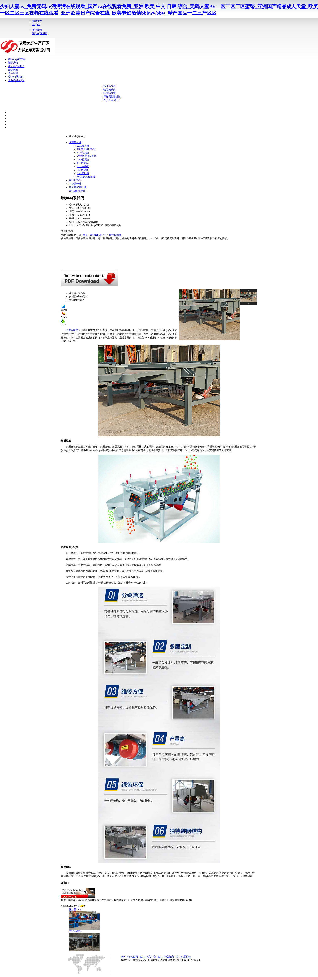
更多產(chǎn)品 (16, 80)
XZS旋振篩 (83, 145)
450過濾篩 (82, 169)
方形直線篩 (75, 931)
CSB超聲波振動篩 (87, 156)
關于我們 (13, 62)
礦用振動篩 (109, 89)
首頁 (85, 234)
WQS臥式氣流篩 (86, 176)
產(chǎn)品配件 (111, 100)
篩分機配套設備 (111, 96)
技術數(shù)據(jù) (78, 296)
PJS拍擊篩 (82, 163)
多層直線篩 (72, 330)
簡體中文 (37, 21)
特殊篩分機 (109, 93)
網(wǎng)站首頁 (16, 59)
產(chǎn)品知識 (166, 956)
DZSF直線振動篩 (86, 149)
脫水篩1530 (75, 909)
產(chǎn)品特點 (77, 293)
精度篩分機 (109, 86)
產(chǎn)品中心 (16, 66)
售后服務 (13, 73)
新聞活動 (13, 69)
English (36, 24)
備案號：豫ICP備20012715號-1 (184, 960)
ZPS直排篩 (83, 173)
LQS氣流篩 (83, 152)
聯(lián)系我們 (39, 33)
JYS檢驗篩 (83, 166)
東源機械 (37, 30)
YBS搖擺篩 (83, 159)
